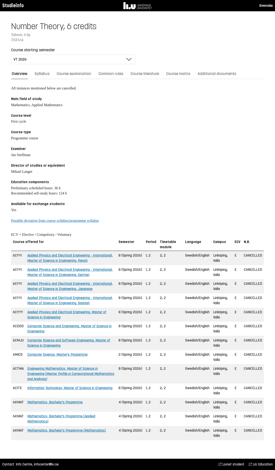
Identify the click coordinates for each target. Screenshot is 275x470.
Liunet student (231, 464)
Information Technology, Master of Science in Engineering (69, 388)
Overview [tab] (19, 73)
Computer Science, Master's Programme (57, 354)
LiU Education (261, 464)
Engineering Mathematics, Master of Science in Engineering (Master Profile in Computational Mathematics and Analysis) (70, 373)
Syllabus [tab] (42, 73)
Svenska (266, 5)
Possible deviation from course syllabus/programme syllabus (55, 220)
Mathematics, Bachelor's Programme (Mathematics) (66, 430)
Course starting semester (33, 49)
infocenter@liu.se (46, 464)
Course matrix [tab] (178, 73)
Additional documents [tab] (217, 73)
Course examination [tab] (74, 73)
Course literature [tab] (145, 73)
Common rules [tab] (110, 73)
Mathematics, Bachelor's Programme (55, 402)
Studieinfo (13, 5)
